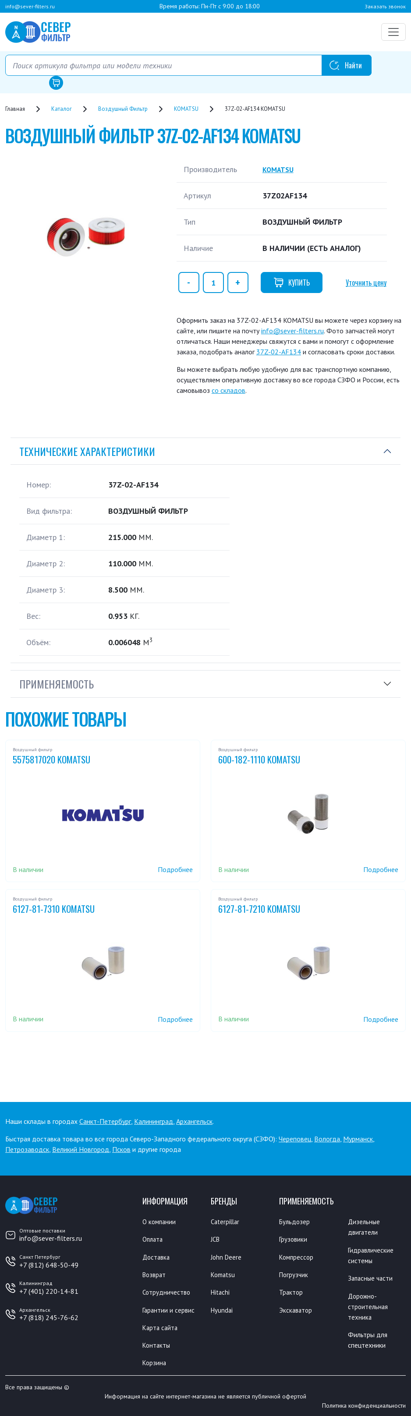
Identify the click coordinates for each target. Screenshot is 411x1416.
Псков (121, 1149)
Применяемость (56, 684)
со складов (228, 390)
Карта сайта (161, 1326)
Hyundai (222, 1309)
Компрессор (297, 1256)
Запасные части (371, 1277)
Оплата (153, 1239)
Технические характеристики (87, 451)
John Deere (227, 1256)
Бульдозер (295, 1221)
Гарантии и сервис (169, 1309)
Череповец (295, 1138)
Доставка (157, 1256)
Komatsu (224, 1274)
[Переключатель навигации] (393, 32)
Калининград (153, 1121)
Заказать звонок (385, 6)
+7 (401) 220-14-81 (48, 1291)
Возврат (155, 1274)
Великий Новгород (80, 1149)
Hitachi (221, 1291)
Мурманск (358, 1138)
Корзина (154, 1361)
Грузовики (293, 1239)
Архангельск (194, 1121)
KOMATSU (279, 169)
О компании (160, 1221)
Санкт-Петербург (105, 1121)
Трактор (291, 1291)
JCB (216, 1239)
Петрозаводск (27, 1149)
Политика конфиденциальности (364, 1404)
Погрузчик (294, 1274)
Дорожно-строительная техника (368, 1306)
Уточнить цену (366, 282)
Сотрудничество (167, 1291)
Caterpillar (226, 1221)
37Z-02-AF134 (278, 351)
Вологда (327, 1138)
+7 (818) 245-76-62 (48, 1317)
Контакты (157, 1344)
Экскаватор (296, 1309)
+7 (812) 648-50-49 (48, 1265)
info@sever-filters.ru (30, 6)
